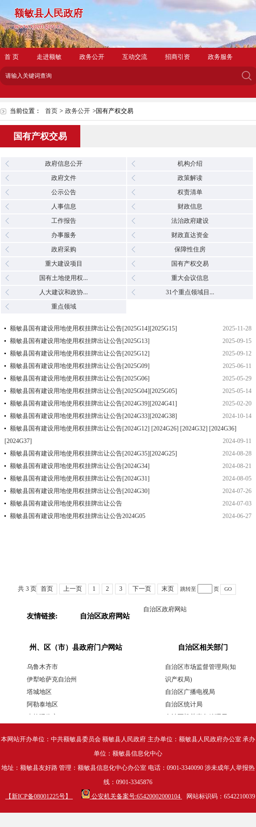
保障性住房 (190, 249)
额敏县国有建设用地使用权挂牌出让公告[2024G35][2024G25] (93, 453)
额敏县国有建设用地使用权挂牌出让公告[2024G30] (79, 491)
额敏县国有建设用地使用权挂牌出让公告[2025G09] (79, 366)
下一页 (141, 588)
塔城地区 (39, 692)
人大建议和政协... (63, 292)
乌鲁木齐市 (42, 667)
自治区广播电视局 (190, 692)
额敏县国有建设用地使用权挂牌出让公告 (66, 503)
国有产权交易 (190, 263)
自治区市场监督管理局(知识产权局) (200, 673)
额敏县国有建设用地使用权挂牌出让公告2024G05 (77, 516)
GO (228, 589)
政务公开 (91, 57)
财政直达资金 (190, 235)
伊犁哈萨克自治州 (52, 679)
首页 (51, 111)
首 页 (11, 57)
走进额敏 (49, 57)
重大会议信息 (190, 278)
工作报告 (63, 220)
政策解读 (190, 178)
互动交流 (134, 57)
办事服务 (63, 235)
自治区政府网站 (165, 609)
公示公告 (63, 192)
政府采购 (63, 249)
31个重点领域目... (190, 292)
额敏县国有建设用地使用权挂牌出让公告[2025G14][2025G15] (93, 328)
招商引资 (177, 57)
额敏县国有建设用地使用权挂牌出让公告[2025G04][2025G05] (93, 391)
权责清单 (190, 192)
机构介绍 (190, 163)
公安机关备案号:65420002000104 (132, 796)
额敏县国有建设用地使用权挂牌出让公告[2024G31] (79, 478)
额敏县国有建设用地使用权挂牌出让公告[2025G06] (79, 378)
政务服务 (220, 57)
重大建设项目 (64, 263)
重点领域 (63, 306)
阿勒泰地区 (42, 704)
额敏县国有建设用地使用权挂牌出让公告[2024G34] (79, 466)
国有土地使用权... (63, 278)
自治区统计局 (183, 704)
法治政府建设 (190, 220)
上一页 (72, 588)
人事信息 (63, 206)
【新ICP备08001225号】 (39, 796)
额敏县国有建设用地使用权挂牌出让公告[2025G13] (79, 341)
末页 (167, 588)
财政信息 (190, 206)
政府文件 (63, 178)
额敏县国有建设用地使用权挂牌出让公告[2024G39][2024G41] (93, 403)
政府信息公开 (64, 163)
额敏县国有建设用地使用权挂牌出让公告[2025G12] (79, 353)
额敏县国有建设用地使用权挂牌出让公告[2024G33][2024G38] (93, 416)
